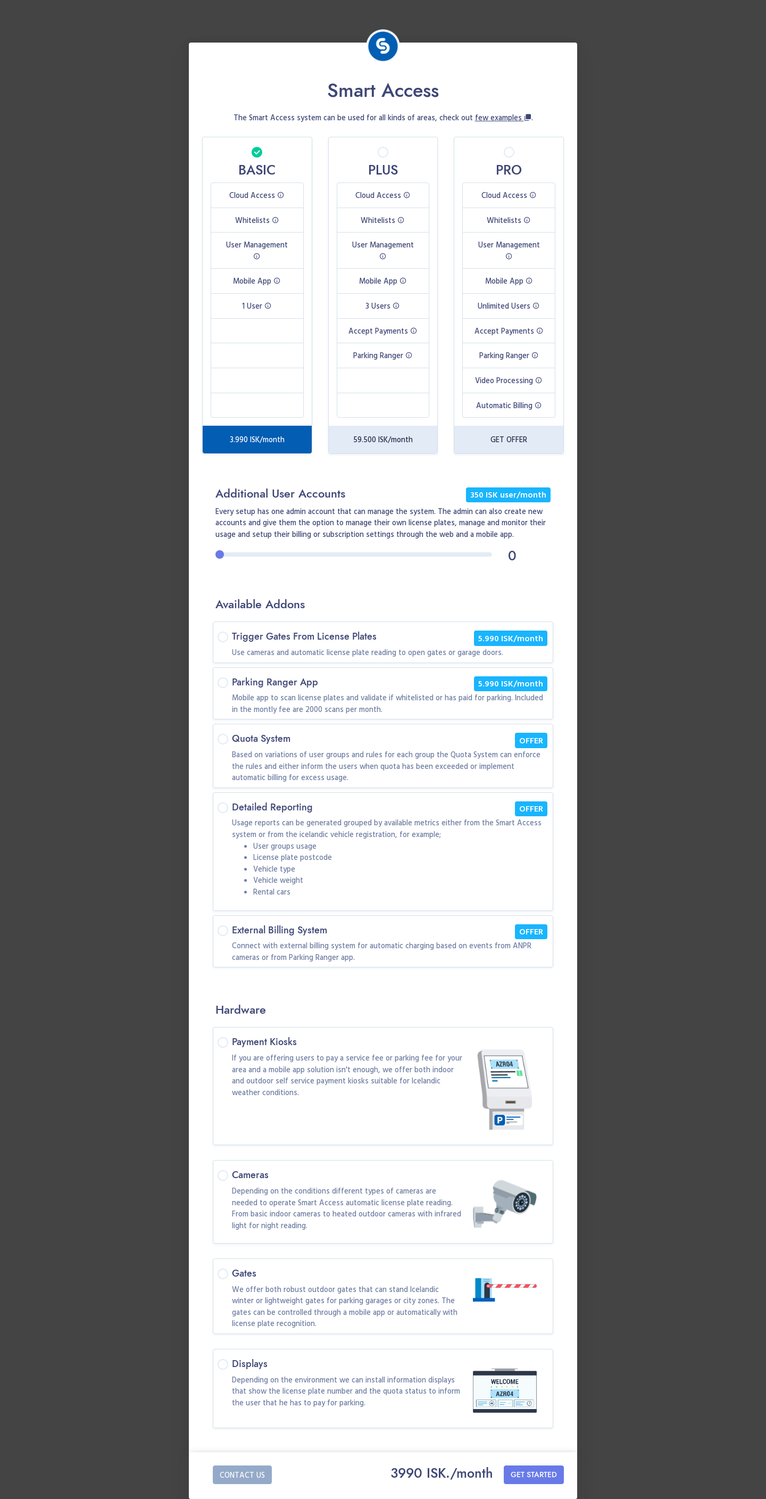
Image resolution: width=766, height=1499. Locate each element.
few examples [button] (503, 117)
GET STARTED (534, 1474)
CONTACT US (242, 1474)
